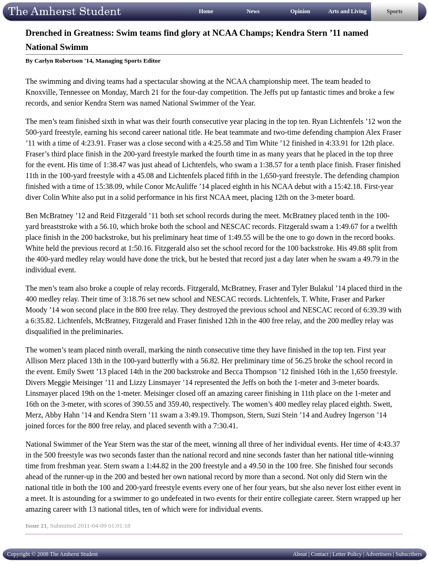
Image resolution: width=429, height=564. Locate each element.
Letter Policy (347, 554)
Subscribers (409, 554)
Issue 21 (36, 525)
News (253, 11)
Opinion (300, 11)
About (300, 554)
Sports (394, 11)
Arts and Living (347, 11)
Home (206, 11)
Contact (319, 554)
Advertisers (378, 554)
